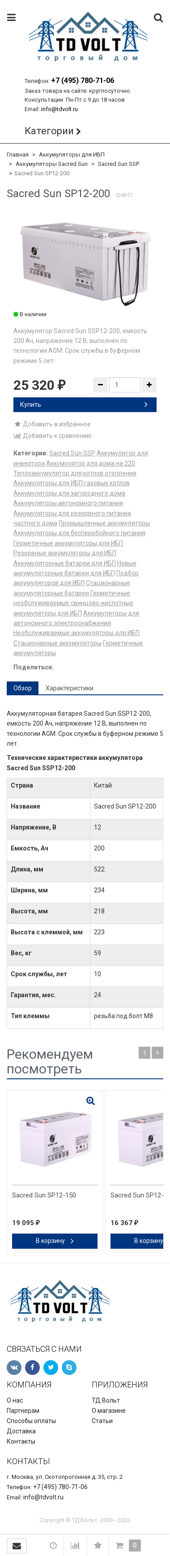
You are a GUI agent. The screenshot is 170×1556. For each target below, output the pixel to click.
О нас (15, 1400)
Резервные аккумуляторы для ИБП (64, 553)
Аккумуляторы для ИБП (72, 154)
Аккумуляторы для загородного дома (69, 493)
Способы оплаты (31, 1420)
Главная (18, 154)
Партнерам (23, 1410)
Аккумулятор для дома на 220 (90, 463)
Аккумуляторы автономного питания (68, 503)
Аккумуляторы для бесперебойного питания (79, 533)
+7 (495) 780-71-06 (82, 80)
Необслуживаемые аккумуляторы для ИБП (76, 632)
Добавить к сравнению (52, 435)
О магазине (109, 1410)
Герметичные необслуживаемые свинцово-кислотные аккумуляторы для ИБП (73, 603)
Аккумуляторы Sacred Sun (52, 164)
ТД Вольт (106, 1400)
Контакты (21, 1441)
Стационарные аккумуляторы (57, 643)
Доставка (21, 1431)
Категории (49, 130)
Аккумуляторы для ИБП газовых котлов (71, 483)
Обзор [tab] (22, 688)
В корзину (55, 1240)
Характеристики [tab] (70, 688)
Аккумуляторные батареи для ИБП (64, 563)
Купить (84, 404)
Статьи (102, 1420)
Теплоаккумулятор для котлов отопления (74, 473)
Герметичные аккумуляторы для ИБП (68, 543)
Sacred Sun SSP (118, 164)
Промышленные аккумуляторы (104, 523)
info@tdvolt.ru (59, 109)
